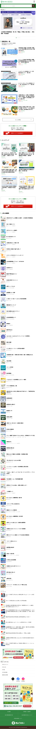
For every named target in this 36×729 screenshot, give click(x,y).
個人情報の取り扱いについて (27, 715)
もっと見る (18, 119)
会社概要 (9, 711)
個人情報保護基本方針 (9, 715)
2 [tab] (17, 37)
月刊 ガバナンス (5, 664)
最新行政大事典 (5, 675)
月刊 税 (3, 669)
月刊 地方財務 (4, 672)
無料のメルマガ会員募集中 (17, 133)
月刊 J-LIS (4, 667)
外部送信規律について (18, 718)
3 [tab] (18, 37)
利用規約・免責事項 (27, 711)
